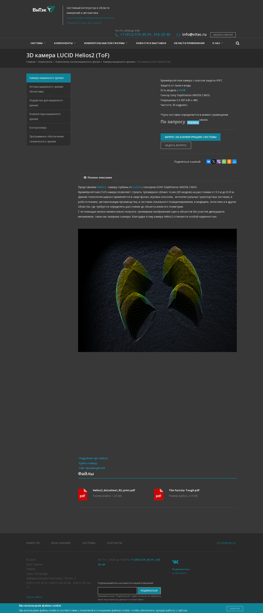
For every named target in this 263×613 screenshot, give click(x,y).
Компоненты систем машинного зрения (78, 61)
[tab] (98, 177)
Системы (88, 543)
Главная (30, 61)
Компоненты (45, 61)
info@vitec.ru (228, 543)
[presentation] (98, 177)
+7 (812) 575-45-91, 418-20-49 (145, 34)
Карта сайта (34, 597)
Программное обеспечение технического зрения (46, 139)
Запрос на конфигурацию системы (190, 137)
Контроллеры (38, 127)
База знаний (60, 543)
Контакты (114, 543)
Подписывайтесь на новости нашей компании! (125, 583)
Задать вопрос (176, 145)
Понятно (235, 608)
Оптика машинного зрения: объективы (46, 89)
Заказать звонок (223, 34)
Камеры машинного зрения (119, 61)
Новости (32, 543)
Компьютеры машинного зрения (45, 116)
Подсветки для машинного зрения (46, 103)
